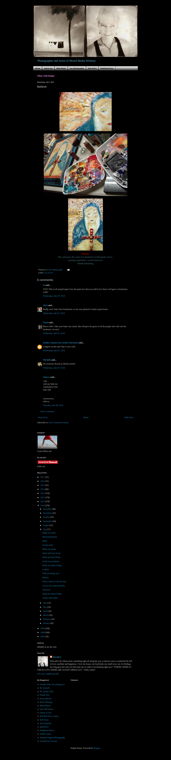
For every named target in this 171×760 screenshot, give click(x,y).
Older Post (128, 417)
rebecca (46, 377)
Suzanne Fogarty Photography (52, 737)
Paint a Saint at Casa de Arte (54, 581)
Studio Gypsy (45, 734)
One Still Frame (46, 709)
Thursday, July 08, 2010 (53, 405)
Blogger (96, 748)
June (45, 603)
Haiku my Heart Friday (52, 565)
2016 (42, 481)
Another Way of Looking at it (52, 684)
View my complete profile (48, 674)
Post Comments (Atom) (59, 422)
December (47, 509)
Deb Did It (92, 68)
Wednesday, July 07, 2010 (54, 296)
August (46, 525)
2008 (42, 632)
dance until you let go (51, 553)
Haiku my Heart (49, 533)
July (45, 529)
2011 (42, 501)
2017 (42, 477)
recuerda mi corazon (48, 741)
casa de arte (48, 273)
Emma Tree (45, 695)
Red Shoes (44, 720)
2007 (42, 636)
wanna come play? (50, 598)
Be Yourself (45, 688)
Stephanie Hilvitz (47, 730)
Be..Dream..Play (47, 691)
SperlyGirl (44, 727)
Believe (45, 577)
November (47, 513)
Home (37, 68)
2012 (42, 497)
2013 (42, 493)
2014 (42, 489)
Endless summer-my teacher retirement (60, 343)
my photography (77, 68)
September (47, 521)
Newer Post (43, 417)
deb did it (57, 657)
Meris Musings (46, 702)
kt (44, 285)
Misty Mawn (45, 706)
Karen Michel (45, 698)
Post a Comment (47, 411)
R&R (44, 541)
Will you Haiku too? (50, 573)
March (46, 615)
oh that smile (47, 545)
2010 (42, 505)
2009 (42, 628)
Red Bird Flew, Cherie (49, 716)
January (46, 623)
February (47, 619)
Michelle (47, 360)
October (46, 517)
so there (45, 569)
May (45, 607)
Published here (107, 68)
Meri (45, 305)
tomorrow (46, 590)
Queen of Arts (46, 713)
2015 (42, 485)
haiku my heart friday (51, 557)
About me (48, 68)
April (45, 611)
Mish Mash (61, 68)
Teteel (45, 322)
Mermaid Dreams (49, 537)
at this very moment (50, 561)
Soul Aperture (45, 723)
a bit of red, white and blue (53, 586)
